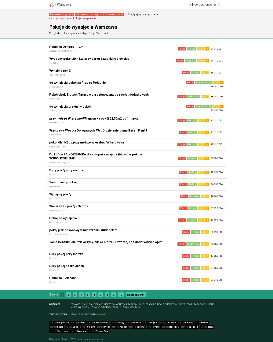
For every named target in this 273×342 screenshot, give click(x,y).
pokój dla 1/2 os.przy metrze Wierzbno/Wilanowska (86, 142)
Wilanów (106, 307)
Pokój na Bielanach (62, 278)
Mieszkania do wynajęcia (88, 14)
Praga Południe (203, 82)
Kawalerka (77, 314)
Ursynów (191, 220)
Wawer (86, 307)
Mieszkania (90, 314)
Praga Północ (154, 304)
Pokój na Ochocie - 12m (66, 47)
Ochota (191, 48)
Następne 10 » (136, 294)
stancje (59, 322)
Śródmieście (193, 96)
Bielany (192, 172)
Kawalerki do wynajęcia (61, 14)
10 (120, 294)
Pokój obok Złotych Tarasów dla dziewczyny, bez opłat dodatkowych (99, 94)
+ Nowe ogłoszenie (203, 4)
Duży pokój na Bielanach (66, 266)
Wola (126, 307)
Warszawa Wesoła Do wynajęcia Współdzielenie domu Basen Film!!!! (98, 130)
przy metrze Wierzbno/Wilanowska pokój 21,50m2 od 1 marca (94, 118)
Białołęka (87, 304)
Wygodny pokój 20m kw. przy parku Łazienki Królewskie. (89, 59)
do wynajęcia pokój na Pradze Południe (77, 82)
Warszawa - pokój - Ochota (68, 206)
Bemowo (192, 158)
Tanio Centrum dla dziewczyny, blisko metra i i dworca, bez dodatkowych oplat (105, 242)
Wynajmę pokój (60, 70)
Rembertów (170, 304)
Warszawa (65, 18)
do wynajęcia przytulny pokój (70, 106)
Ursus (210, 304)
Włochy (116, 307)
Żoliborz (135, 307)
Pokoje (182, 48)
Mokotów (190, 60)
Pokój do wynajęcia (63, 218)
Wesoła (195, 72)
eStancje (53, 18)
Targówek (200, 304)
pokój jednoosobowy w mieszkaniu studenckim (83, 230)
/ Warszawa (63, 4)
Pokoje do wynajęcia (113, 14)
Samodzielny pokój (63, 182)
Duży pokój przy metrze (66, 170)
